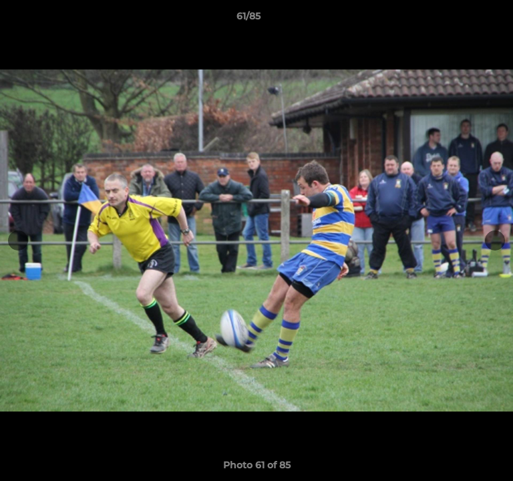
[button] (465, 19)
